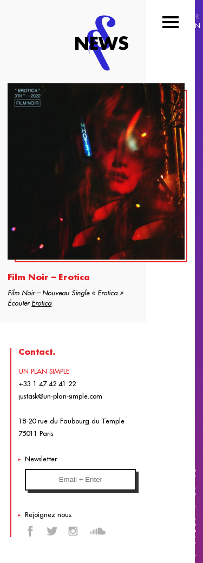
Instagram (73, 531)
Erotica (41, 303)
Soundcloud (97, 531)
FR (195, 16)
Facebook (31, 531)
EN (195, 25)
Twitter (52, 531)
